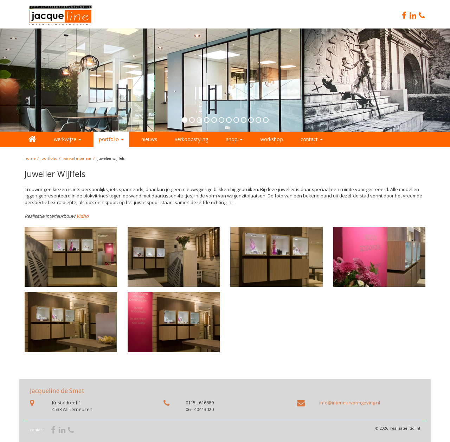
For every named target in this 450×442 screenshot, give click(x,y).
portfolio (49, 158)
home (30, 158)
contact (37, 429)
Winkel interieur (77, 158)
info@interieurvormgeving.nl (349, 402)
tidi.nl (415, 428)
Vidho (82, 216)
